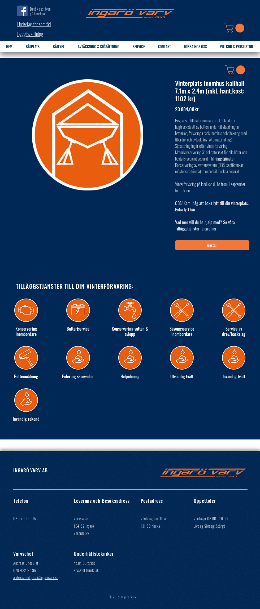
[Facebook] (22, 11)
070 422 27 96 (24, 570)
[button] (235, 28)
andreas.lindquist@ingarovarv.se (35, 577)
